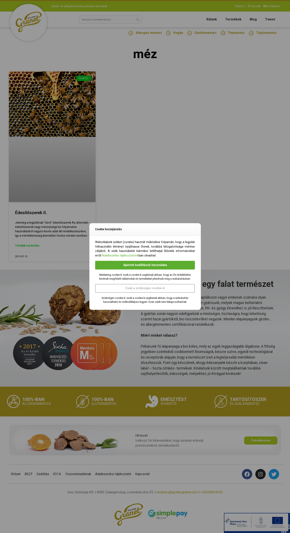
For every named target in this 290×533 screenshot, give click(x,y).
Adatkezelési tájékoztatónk (120, 255)
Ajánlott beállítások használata (145, 265)
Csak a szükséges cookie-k (145, 288)
